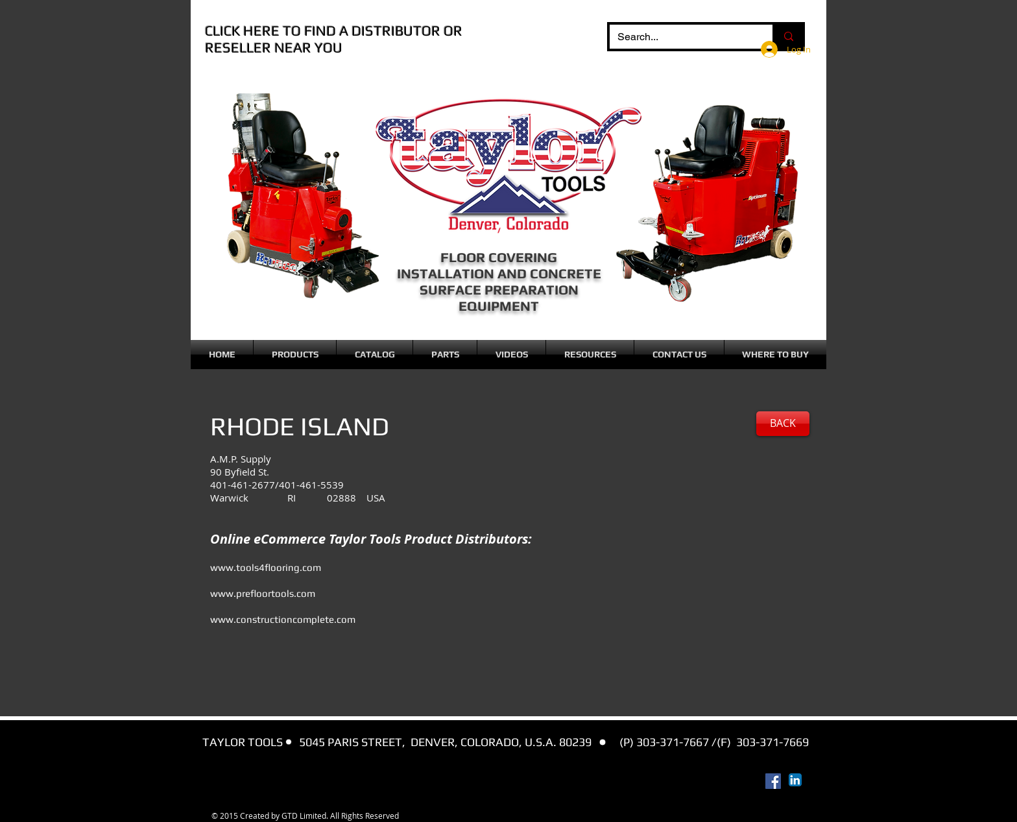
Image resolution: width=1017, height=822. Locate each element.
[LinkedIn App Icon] (795, 779)
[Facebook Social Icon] (773, 781)
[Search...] (681, 37)
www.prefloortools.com (262, 593)
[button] (295, 354)
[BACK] (782, 423)
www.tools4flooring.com (265, 567)
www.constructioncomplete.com (282, 619)
